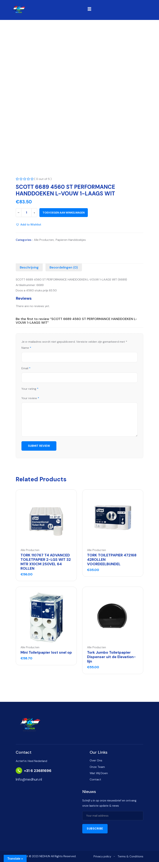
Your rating (29, 388)
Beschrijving (29, 267)
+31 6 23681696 (37, 770)
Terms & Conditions (130, 856)
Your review (30, 398)
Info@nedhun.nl (29, 779)
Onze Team (97, 767)
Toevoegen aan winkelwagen (64, 212)
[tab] (29, 267)
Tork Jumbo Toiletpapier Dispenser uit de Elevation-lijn (111, 657)
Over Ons (96, 760)
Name (26, 347)
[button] (89, 9)
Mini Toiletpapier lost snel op (46, 652)
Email (26, 368)
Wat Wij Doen (99, 773)
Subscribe (95, 828)
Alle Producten (44, 240)
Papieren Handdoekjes (71, 240)
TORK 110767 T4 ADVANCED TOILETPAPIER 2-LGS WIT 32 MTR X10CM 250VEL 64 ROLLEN (46, 562)
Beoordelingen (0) (64, 267)
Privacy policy (102, 856)
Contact (95, 779)
